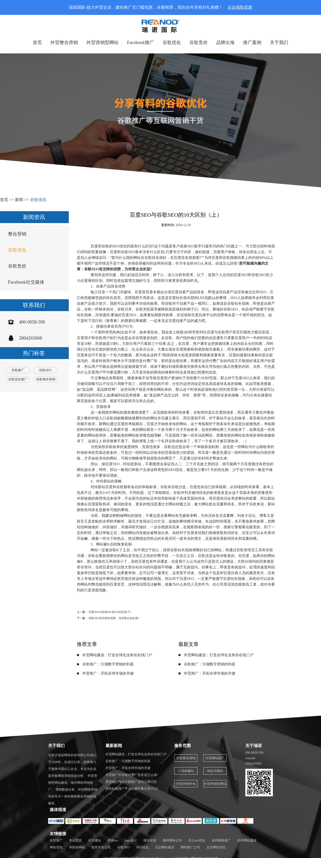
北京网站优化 (216, 847)
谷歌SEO (45, 370)
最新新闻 (113, 745)
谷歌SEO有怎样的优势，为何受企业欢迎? (114, 618)
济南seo (113, 840)
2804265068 (30, 337)
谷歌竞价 (198, 42)
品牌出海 (225, 42)
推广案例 (252, 42)
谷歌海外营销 (45, 379)
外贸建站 (94, 840)
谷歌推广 (17, 370)
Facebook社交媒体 (26, 282)
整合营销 (17, 233)
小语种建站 (186, 771)
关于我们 (279, 42)
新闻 (19, 199)
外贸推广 (56, 840)
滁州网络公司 (172, 840)
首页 (37, 42)
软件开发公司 (101, 847)
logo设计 (131, 840)
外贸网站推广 (215, 758)
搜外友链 (149, 840)
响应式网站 (215, 771)
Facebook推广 (140, 42)
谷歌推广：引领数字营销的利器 (108, 664)
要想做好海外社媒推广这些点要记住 (131, 781)
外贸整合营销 (64, 42)
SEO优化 (142, 847)
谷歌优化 (172, 42)
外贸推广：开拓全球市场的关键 (108, 673)
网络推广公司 (190, 847)
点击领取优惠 (239, 7)
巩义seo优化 (196, 840)
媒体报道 (58, 809)
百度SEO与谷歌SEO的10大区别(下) (110, 612)
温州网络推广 (221, 840)
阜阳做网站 (77, 847)
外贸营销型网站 (102, 42)
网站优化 (56, 847)
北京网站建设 (164, 847)
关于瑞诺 (253, 745)
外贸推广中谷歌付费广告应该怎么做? (131, 775)
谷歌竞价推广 (18, 379)
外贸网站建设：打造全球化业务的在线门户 (117, 655)
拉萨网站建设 (247, 840)
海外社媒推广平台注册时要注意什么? (131, 788)
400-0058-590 (32, 321)
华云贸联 (75, 840)
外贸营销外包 (186, 784)
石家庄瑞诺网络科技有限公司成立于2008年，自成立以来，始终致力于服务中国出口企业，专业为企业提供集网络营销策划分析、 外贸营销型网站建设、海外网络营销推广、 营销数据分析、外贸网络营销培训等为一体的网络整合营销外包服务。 (72, 779)
